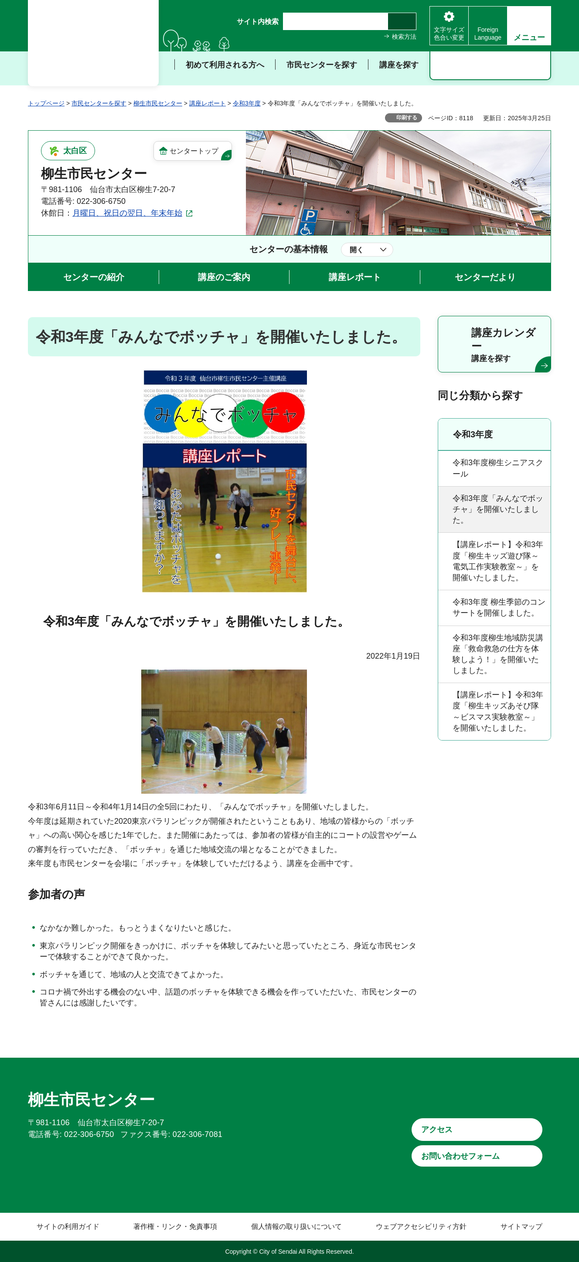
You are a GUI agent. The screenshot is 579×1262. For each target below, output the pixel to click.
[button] (529, 26)
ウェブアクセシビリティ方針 (421, 1226)
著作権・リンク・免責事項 (175, 1226)
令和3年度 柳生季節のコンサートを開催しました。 (499, 607)
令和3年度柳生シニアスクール (498, 468)
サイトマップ (521, 1226)
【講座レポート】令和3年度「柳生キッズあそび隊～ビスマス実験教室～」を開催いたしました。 (498, 711)
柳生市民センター (157, 103)
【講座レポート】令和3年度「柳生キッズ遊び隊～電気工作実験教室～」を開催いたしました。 (498, 561)
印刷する (406, 118)
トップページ (46, 103)
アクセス (437, 1129)
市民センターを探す (99, 103)
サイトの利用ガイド (68, 1226)
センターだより (485, 277)
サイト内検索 (258, 21)
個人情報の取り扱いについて (296, 1226)
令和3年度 (247, 103)
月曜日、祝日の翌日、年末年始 (127, 213)
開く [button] (357, 250)
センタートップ (194, 151)
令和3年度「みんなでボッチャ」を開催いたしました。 (498, 509)
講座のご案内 (224, 277)
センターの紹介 (93, 277)
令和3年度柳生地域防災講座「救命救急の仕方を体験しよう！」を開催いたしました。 (498, 654)
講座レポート (207, 103)
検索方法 (404, 36)
